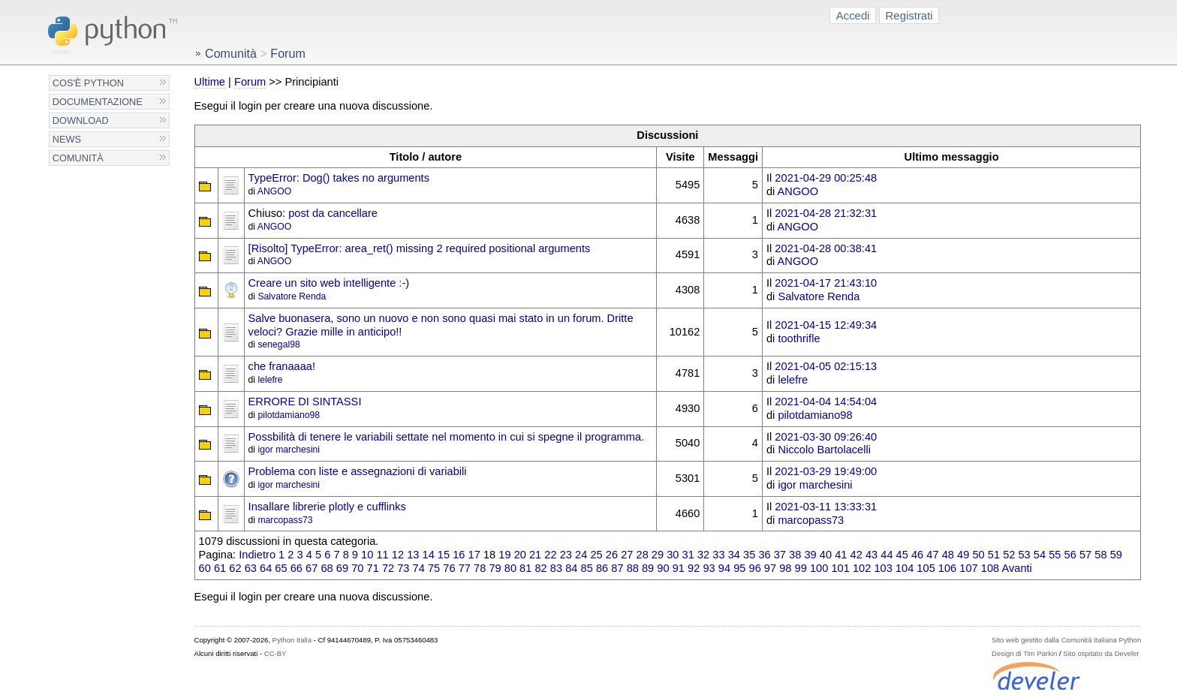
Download (81, 120)
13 (413, 555)
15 (444, 555)
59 (1116, 555)
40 (826, 555)
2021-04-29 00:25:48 (826, 178)
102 (862, 568)
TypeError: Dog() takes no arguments (338, 178)
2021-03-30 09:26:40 (826, 437)
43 (871, 555)
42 (856, 555)
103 (883, 568)
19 (504, 555)
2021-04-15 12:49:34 (826, 325)
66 (296, 568)
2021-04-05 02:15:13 (826, 366)
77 (465, 568)
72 (388, 568)
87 (617, 568)
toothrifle (799, 338)
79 (495, 568)
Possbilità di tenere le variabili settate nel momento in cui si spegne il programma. (446, 437)
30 (673, 555)
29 (658, 555)
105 (926, 568)
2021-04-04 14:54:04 (826, 402)
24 (581, 555)
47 (932, 555)
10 (367, 555)
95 (739, 568)
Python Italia (292, 640)
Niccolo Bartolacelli (824, 450)
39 (810, 555)
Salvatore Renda (291, 296)
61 (220, 568)
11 (382, 555)
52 (1009, 555)
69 (342, 568)
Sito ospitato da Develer (1101, 653)
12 (398, 555)
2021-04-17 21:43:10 (826, 283)
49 (963, 555)
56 (1070, 555)
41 (841, 555)
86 (602, 568)
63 (251, 568)
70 (357, 568)
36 (764, 555)
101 (840, 568)
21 (535, 555)
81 (525, 568)
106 (947, 568)
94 (724, 568)
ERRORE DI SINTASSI (305, 402)
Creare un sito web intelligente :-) (329, 283)
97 (770, 568)
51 (994, 555)
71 (373, 568)
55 (1055, 555)
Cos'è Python (88, 83)
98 (785, 568)
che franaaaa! (281, 366)
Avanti (1016, 568)
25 (596, 555)
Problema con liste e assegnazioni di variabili (357, 471)
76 (449, 568)
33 (718, 555)
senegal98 (278, 344)
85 (587, 568)
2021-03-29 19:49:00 (826, 471)
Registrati (909, 15)
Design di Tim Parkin (1024, 653)
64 (266, 568)
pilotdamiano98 (288, 415)
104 (905, 568)
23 (566, 555)
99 (801, 568)
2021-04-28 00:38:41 (826, 248)
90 (663, 568)
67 (312, 568)
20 (520, 555)
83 (556, 568)
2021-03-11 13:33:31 (826, 507)
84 (571, 568)
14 (429, 555)
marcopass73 (284, 520)
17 (474, 555)
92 (694, 568)
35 (749, 555)
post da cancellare (333, 213)
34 (734, 555)
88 (633, 568)
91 (679, 568)
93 (709, 568)
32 (703, 555)
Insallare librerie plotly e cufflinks (327, 507)
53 (1024, 555)
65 (281, 568)
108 (990, 568)
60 (205, 568)
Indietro (257, 555)
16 (459, 555)
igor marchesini (288, 449)
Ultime (209, 82)
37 (780, 555)
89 (648, 568)
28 (643, 555)
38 (795, 555)
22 (550, 555)
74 (419, 568)
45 (902, 555)
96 (755, 568)
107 (968, 568)
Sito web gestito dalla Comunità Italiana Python (1066, 640)
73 (403, 568)
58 (1100, 555)
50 (978, 555)
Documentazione (98, 101)
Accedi (853, 15)
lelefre (269, 380)
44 (886, 555)
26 (612, 555)
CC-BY (275, 653)
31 (688, 555)
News (67, 139)
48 (948, 555)
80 (510, 568)
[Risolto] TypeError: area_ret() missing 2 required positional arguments (419, 248)
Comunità (78, 158)
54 (1040, 555)
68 (327, 568)
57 (1085, 555)
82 (540, 568)
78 (480, 568)
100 (819, 568)
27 (627, 555)
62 (235, 568)
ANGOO (274, 191)
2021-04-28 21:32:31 (826, 213)
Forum (250, 82)
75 (434, 568)
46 (917, 555)
